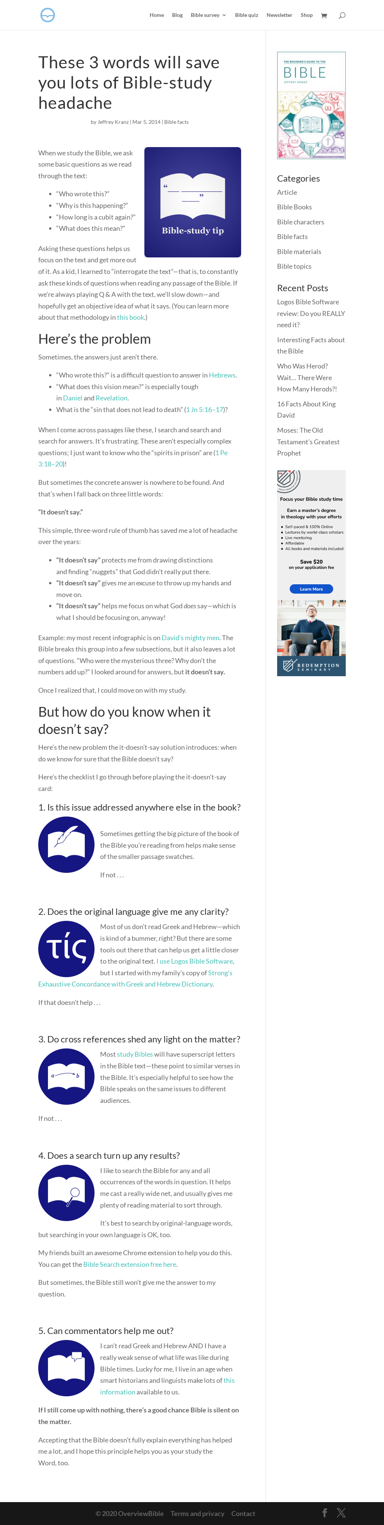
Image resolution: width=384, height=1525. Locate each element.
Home (157, 15)
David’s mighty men (190, 637)
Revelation (112, 398)
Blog (177, 15)
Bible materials (299, 251)
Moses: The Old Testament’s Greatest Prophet (308, 441)
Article (287, 192)
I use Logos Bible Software (194, 961)
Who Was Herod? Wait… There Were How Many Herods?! (307, 377)
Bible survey (205, 15)
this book (130, 317)
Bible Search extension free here (129, 1264)
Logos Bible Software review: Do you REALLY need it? (311, 313)
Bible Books (294, 207)
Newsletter (279, 15)
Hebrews (222, 375)
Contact (243, 1513)
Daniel (72, 398)
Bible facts (176, 122)
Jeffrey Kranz (113, 122)
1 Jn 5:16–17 (204, 409)
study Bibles (135, 1054)
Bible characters (300, 222)
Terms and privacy (198, 1513)
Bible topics (294, 266)
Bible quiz (246, 15)
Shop (307, 15)
